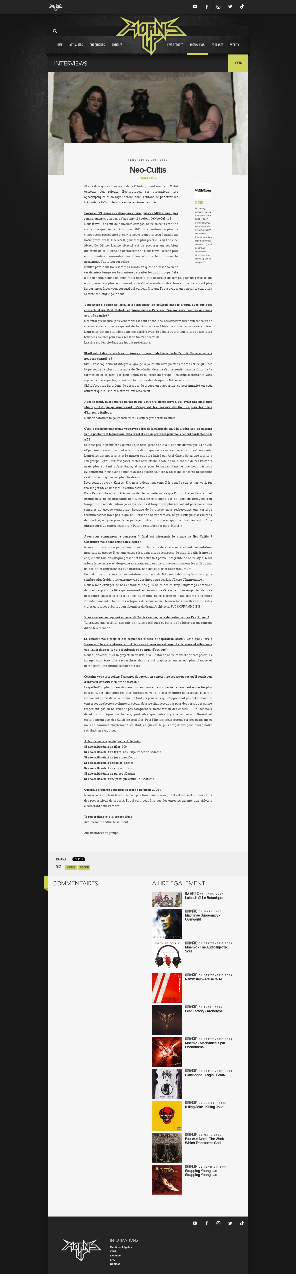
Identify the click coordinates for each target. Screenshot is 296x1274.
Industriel (71, 867)
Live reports (175, 49)
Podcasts (217, 49)
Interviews (197, 49)
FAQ (113, 1259)
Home (59, 49)
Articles (117, 49)
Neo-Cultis (84, 867)
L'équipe (115, 1255)
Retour (238, 63)
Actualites (76, 49)
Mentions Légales (121, 1247)
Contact (115, 1263)
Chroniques (97, 49)
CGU (113, 1251)
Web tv (234, 49)
